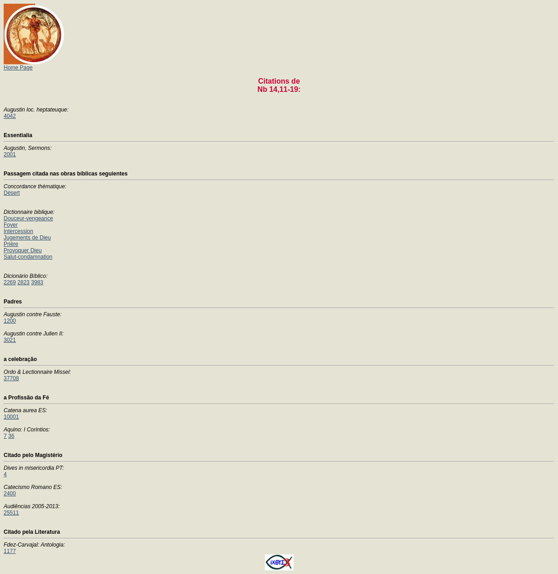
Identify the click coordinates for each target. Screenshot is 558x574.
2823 (23, 282)
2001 (10, 154)
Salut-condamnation (28, 257)
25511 (11, 513)
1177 (10, 551)
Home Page (35, 65)
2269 (10, 282)
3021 (10, 340)
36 (11, 436)
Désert (12, 193)
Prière (11, 244)
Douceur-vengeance (28, 218)
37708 (11, 378)
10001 (11, 417)
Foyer (11, 225)
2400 (10, 493)
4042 (10, 116)
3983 (37, 282)
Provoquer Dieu (23, 250)
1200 (10, 321)
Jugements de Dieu (27, 237)
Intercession (18, 231)
